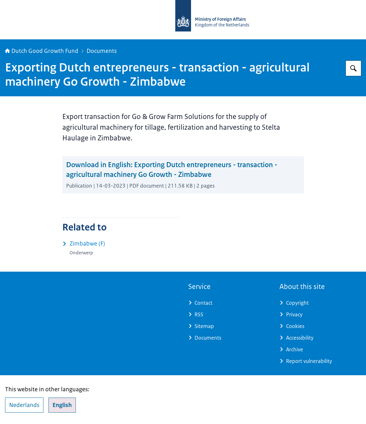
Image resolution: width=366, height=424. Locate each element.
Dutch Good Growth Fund (41, 51)
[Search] (353, 68)
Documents (102, 51)
